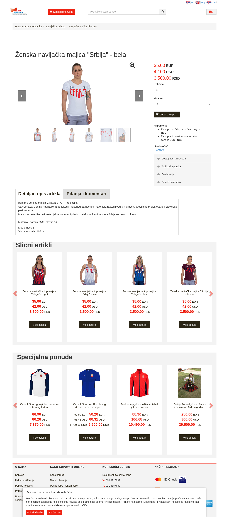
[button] (16, 293)
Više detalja (39, 324)
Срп (211, 2)
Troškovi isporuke (169, 166)
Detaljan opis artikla (39, 193)
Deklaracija (165, 174)
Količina (159, 84)
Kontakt (19, 475)
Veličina (158, 98)
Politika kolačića (24, 485)
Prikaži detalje (35, 512)
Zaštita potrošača (169, 182)
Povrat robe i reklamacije (64, 485)
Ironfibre (159, 150)
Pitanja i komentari (86, 193)
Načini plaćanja (58, 480)
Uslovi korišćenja (24, 480)
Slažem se (54, 512)
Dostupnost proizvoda (171, 158)
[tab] (182, 158)
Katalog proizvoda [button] (61, 11)
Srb (190, 2)
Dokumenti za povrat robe (117, 475)
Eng (200, 2)
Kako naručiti (57, 475)
